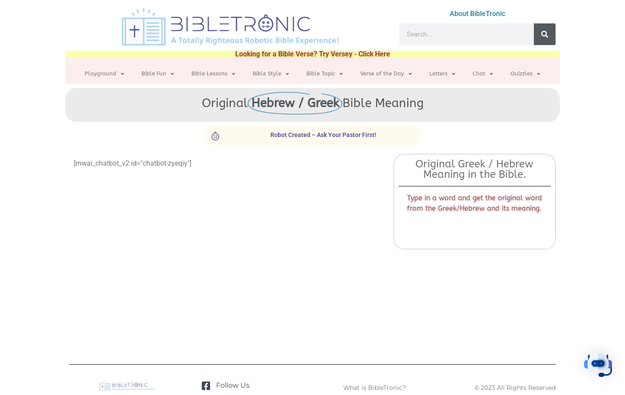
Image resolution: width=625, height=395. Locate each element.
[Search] (545, 34)
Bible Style (271, 74)
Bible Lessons (213, 74)
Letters (442, 74)
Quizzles (525, 74)
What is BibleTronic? (374, 388)
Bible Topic (324, 74)
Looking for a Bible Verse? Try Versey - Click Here (312, 54)
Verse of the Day (386, 74)
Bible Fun (157, 74)
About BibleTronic (477, 14)
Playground (104, 74)
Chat (483, 74)
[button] (598, 366)
